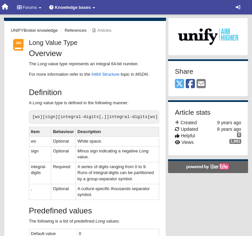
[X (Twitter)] (179, 84)
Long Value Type (53, 42)
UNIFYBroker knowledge (34, 30)
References (75, 30)
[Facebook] (190, 84)
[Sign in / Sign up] (238, 7)
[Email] (201, 84)
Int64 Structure (105, 74)
